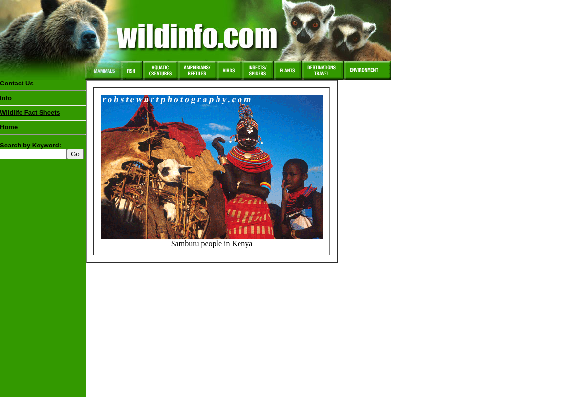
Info (6, 98)
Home (9, 127)
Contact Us (17, 83)
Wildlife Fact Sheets (43, 115)
